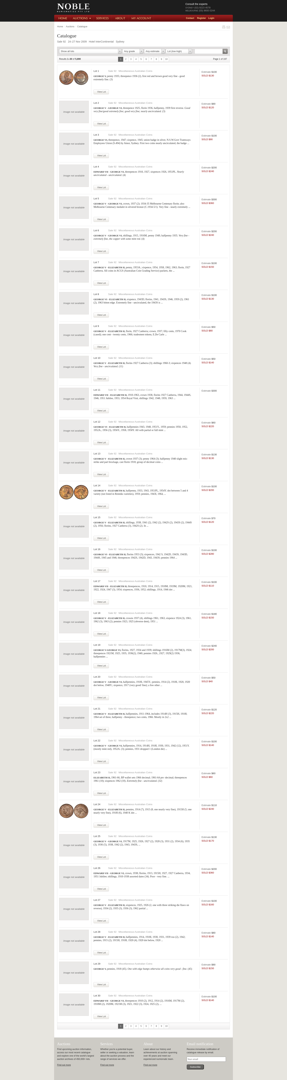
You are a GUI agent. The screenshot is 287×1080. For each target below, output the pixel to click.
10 (166, 59)
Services (103, 18)
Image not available (74, 111)
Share (228, 27)
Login (211, 18)
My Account (141, 18)
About (120, 18)
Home (62, 18)
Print (223, 27)
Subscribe (195, 1067)
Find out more (64, 1065)
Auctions (82, 18)
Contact (190, 18)
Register (201, 18)
